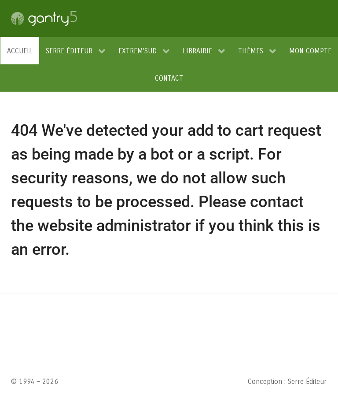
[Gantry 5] (44, 18)
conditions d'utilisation (180, 349)
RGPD (150, 319)
